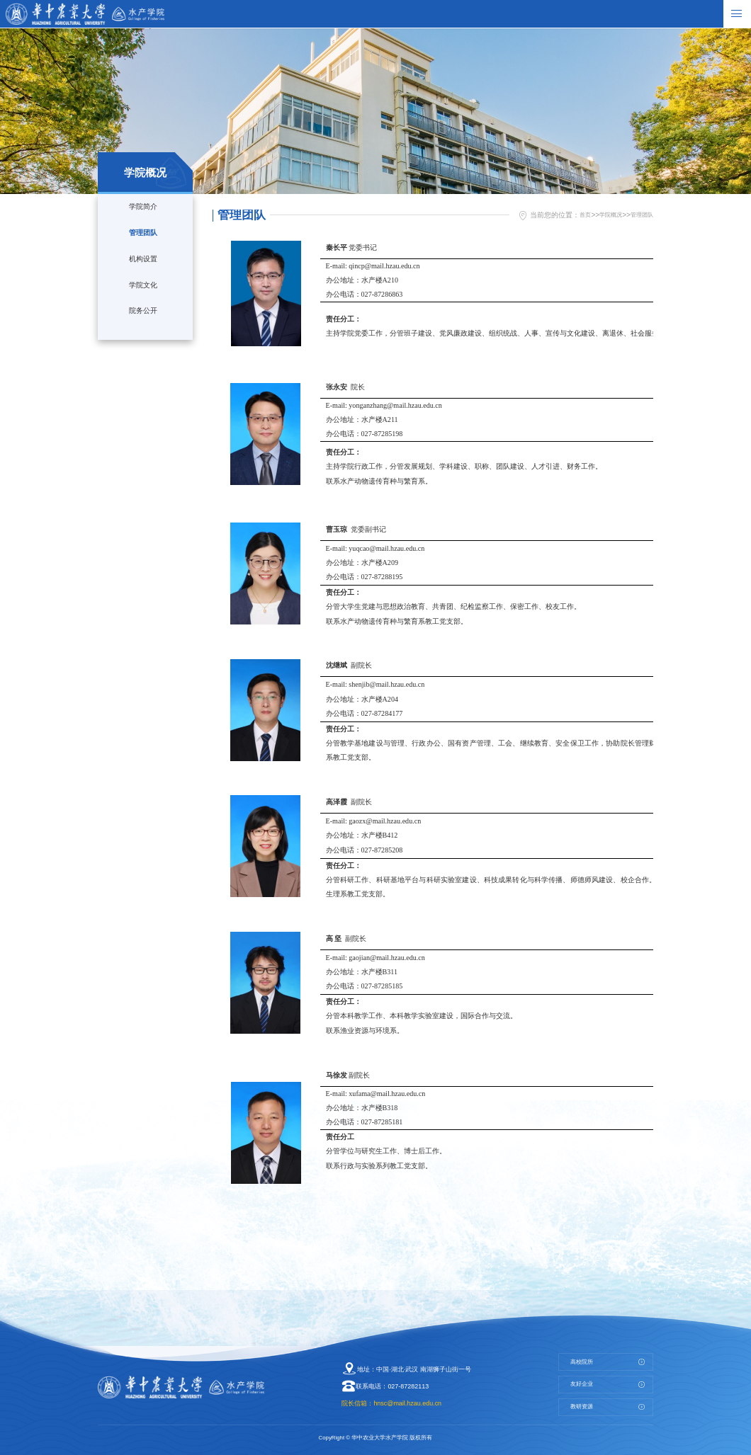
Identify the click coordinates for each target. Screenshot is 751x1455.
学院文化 (142, 306)
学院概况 (602, 214)
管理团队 (142, 241)
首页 (572, 214)
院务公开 (142, 338)
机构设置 (142, 273)
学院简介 (142, 208)
